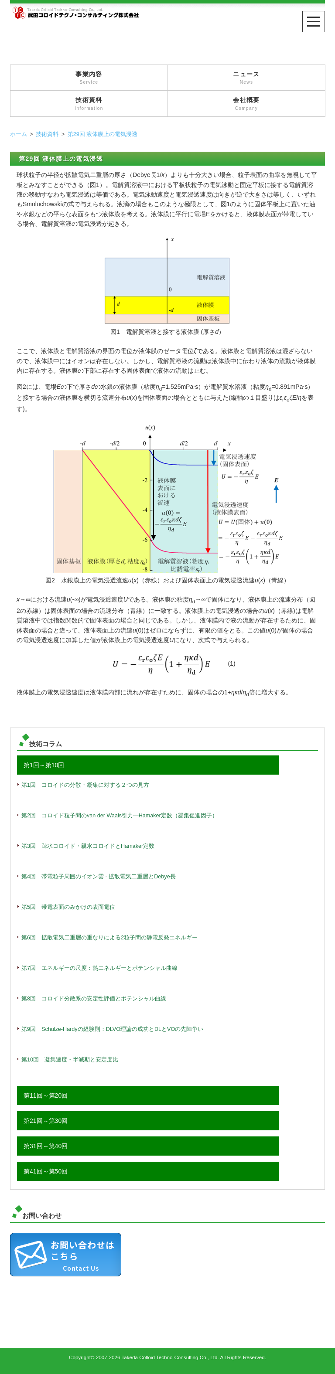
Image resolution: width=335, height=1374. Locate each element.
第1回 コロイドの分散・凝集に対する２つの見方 (85, 785)
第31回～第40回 (46, 1146)
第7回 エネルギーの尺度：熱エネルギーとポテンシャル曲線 (99, 968)
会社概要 (246, 104)
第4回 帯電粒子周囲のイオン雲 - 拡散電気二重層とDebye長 (98, 877)
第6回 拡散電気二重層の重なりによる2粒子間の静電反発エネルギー (109, 938)
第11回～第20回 (46, 1095)
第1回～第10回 (44, 765)
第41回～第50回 (46, 1171)
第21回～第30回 (46, 1120)
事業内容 (89, 78)
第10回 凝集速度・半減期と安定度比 (69, 1060)
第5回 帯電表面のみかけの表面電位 (68, 907)
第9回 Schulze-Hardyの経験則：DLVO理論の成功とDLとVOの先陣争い (112, 1029)
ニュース (246, 78)
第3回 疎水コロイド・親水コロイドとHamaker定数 (87, 846)
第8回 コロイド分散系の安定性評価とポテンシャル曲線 (93, 999)
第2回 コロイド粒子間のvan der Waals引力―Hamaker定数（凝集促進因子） (119, 816)
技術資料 (89, 104)
